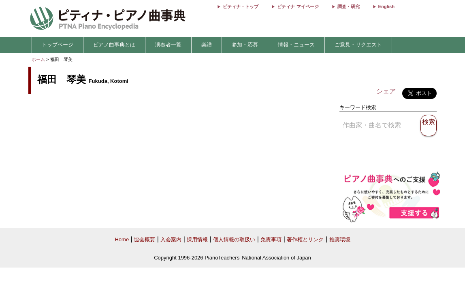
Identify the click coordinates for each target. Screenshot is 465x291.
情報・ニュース (296, 45)
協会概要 (144, 239)
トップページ (57, 45)
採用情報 (197, 239)
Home (122, 239)
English (386, 6)
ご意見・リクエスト (358, 45)
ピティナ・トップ (240, 6)
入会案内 (170, 239)
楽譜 (206, 45)
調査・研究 (348, 6)
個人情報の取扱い (234, 239)
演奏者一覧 (168, 45)
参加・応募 (245, 45)
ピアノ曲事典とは (114, 45)
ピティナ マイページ (297, 6)
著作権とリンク (305, 239)
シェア (386, 91)
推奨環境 (339, 239)
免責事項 (271, 239)
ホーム (38, 59)
